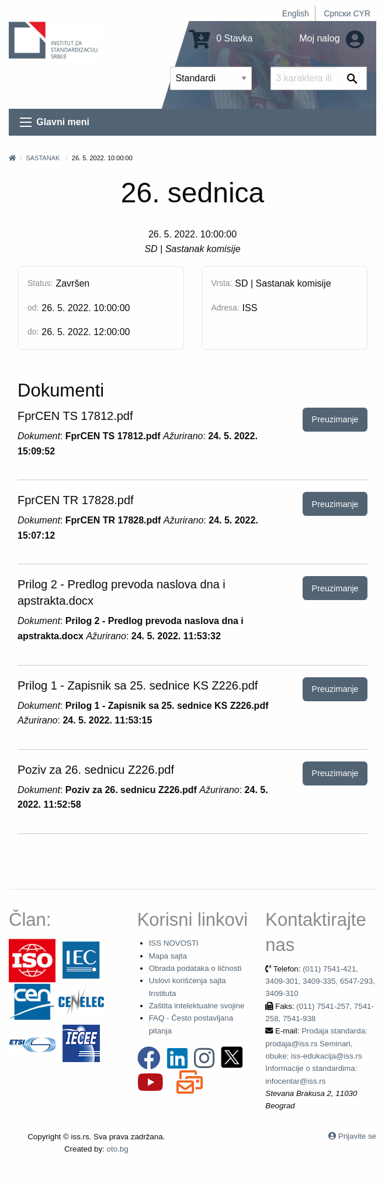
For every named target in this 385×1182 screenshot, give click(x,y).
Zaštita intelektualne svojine (197, 1005)
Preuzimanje (335, 419)
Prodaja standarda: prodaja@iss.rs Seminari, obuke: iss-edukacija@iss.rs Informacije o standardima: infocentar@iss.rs (316, 1055)
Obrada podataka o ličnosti (195, 968)
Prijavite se (357, 1136)
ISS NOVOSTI (174, 943)
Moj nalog (331, 38)
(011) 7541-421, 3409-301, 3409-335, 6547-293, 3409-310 (320, 981)
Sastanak (43, 157)
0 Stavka (221, 38)
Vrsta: (222, 283)
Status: (40, 283)
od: (33, 307)
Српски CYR (347, 13)
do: (33, 331)
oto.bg (118, 1149)
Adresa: (225, 307)
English (295, 13)
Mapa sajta (168, 956)
